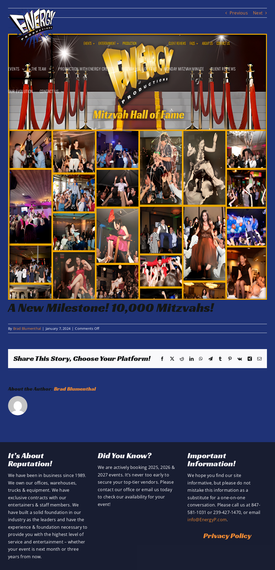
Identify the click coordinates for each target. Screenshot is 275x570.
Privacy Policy (227, 535)
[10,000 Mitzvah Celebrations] (137, 167)
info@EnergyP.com (207, 520)
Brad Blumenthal (27, 328)
